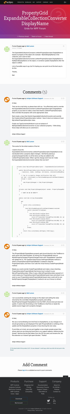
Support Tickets (43, 389)
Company (56, 381)
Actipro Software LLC (36, 408)
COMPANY (45, 2)
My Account (19, 403)
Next (48, 36)
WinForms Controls (15, 389)
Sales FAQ (29, 389)
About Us (57, 385)
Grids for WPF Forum (35, 28)
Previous (23, 36)
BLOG (51, 2)
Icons (12, 394)
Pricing (29, 387)
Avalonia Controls (15, 387)
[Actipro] (8, 2)
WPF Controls (14, 385)
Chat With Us (43, 391)
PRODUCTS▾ (20, 2)
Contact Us (56, 391)
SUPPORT (38, 2)
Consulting (28, 391)
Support (43, 381)
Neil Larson (30, 46)
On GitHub (57, 387)
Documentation (43, 385)
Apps (17, 394)
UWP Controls (14, 391)
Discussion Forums (43, 387)
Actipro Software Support (35, 98)
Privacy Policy (31, 410)
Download (19, 399)
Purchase (28, 381)
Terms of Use (39, 410)
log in (24, 370)
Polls (42, 394)
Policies (56, 389)
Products (15, 381)
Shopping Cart (28, 385)
